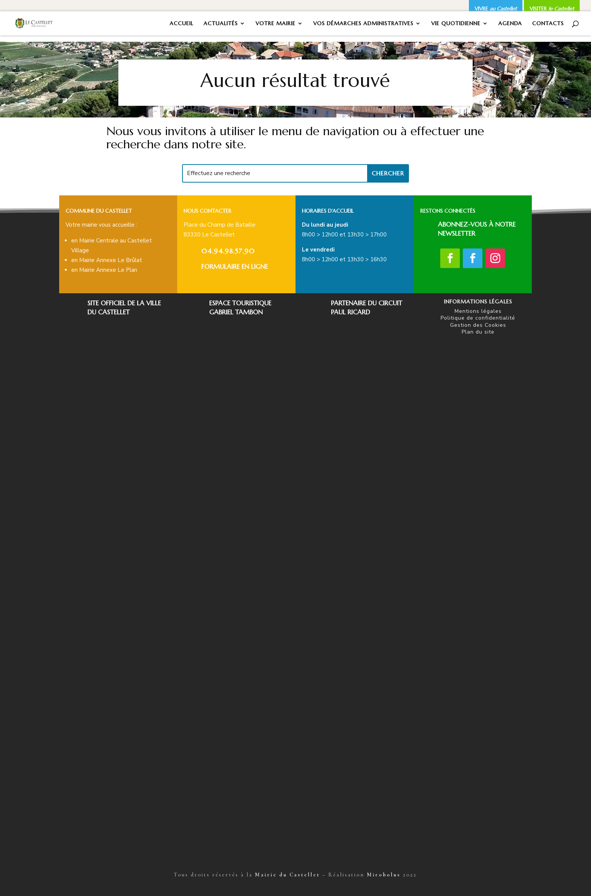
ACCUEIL (181, 24)
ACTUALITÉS (221, 24)
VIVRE (496, 8)
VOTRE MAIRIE (276, 24)
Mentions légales (478, 311)
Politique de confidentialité (478, 318)
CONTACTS (548, 24)
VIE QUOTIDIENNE (456, 24)
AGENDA (510, 24)
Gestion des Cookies (478, 325)
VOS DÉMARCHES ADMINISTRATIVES (363, 24)
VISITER (552, 8)
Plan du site (478, 331)
